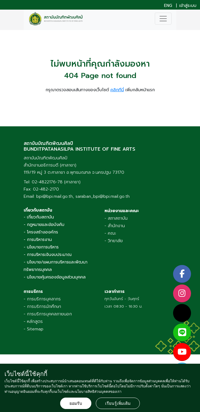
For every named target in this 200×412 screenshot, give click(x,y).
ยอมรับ (75, 403)
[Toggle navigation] (163, 19)
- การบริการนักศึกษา (42, 306)
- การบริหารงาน (38, 239)
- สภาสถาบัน (116, 218)
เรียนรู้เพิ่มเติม (118, 403)
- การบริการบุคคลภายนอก (48, 314)
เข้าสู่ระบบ (187, 5)
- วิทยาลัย (113, 241)
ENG (168, 5)
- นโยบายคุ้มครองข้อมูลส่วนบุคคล (55, 277)
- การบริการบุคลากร (42, 299)
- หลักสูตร (33, 321)
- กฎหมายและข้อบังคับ (44, 224)
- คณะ (110, 233)
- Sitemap (33, 329)
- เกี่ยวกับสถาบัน (39, 217)
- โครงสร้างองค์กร (41, 232)
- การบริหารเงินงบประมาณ (48, 254)
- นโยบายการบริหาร (41, 247)
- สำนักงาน (114, 226)
